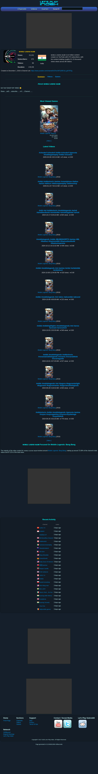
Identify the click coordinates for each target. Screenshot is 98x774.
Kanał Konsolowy (44, 582)
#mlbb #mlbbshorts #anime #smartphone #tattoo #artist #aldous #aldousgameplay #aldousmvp (58, 182)
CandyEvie (42, 599)
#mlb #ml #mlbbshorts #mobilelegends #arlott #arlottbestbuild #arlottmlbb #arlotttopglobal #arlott (58, 211)
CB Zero (41, 551)
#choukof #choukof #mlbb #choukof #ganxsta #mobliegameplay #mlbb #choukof (58, 154)
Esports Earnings (8, 734)
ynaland (41, 531)
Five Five (42, 606)
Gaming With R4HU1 (45, 595)
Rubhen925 (42, 541)
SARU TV (42, 527)
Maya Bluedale (43, 555)
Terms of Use (33, 724)
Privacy (31, 722)
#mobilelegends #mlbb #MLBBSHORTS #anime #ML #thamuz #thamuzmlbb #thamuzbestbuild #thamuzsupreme (58, 241)
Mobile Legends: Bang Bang (47, 177)
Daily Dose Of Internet (46, 561)
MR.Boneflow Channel (46, 538)
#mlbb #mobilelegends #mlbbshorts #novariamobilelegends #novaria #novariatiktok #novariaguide (58, 357)
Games (57, 76)
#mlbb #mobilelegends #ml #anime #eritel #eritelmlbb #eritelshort (58, 269)
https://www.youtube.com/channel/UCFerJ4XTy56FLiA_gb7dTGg (51, 71)
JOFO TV (42, 575)
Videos (50, 76)
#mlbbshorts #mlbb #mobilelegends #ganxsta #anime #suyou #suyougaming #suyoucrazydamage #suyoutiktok (58, 414)
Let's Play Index (8, 736)
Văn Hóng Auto (44, 585)
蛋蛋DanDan (43, 565)
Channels (19, 720)
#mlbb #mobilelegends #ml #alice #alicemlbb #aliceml (58, 297)
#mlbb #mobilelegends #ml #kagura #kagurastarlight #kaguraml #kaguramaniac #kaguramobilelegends (58, 385)
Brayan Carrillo (43, 568)
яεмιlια (41, 578)
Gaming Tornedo (44, 602)
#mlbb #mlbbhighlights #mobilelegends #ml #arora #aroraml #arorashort (58, 327)
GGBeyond (7, 732)
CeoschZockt (43, 558)
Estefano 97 (43, 535)
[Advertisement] (49, 30)
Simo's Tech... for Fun (45, 592)
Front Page (7, 720)
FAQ (30, 720)
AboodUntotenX (44, 548)
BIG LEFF (42, 589)
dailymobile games (45, 609)
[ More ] (49, 141)
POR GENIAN (43, 572)
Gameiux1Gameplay (45, 544)
